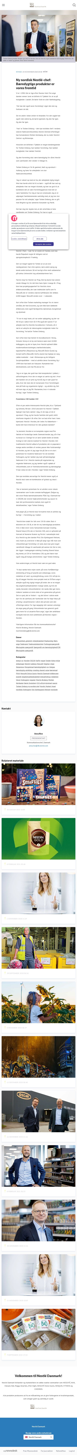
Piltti (18, 673)
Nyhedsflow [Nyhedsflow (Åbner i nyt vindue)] (61, 1451)
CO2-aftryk (40, 683)
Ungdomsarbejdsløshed (31, 677)
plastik (18, 677)
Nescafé (40, 664)
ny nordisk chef (34, 686)
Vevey (18, 680)
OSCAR (32, 660)
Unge (52, 664)
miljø (58, 660)
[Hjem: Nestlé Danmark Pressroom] (38, 5)
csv (47, 667)
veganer (32, 680)
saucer (54, 683)
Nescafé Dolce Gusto (28, 673)
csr (22, 660)
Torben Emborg (22, 686)
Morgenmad (29, 667)
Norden (27, 660)
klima (53, 660)
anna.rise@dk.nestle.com (38, 746)
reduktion (54, 677)
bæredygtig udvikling (24, 670)
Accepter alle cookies (43, 244)
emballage (20, 664)
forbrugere (25, 680)
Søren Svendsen (30, 683)
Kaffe (38, 660)
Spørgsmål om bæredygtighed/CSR (47, 647)
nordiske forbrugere (23, 689)
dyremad (48, 683)
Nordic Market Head (48, 686)
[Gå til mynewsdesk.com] (10, 1451)
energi (18, 660)
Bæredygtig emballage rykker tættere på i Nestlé (32, 1360)
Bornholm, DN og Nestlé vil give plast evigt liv (30, 1087)
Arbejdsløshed (38, 641)
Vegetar (47, 664)
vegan (43, 660)
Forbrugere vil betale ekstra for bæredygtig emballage (35, 869)
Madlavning (48, 641)
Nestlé (27, 664)
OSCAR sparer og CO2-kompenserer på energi (30, 1141)
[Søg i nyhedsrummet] (74, 5)
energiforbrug (45, 677)
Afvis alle (39, 239)
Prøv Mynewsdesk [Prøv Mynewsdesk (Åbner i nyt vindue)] (30, 1451)
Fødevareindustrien (36, 644)
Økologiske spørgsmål (24, 647)
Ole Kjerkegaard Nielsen (41, 689)
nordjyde (54, 689)
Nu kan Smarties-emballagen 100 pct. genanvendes (32, 814)
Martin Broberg (42, 680)
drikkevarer (54, 673)
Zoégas (52, 667)
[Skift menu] (3, 5)
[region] (38, 231)
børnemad (53, 670)
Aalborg (33, 664)
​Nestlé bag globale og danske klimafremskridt (30, 1196)
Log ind (72, 1451)
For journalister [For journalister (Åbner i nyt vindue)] (47, 1451)
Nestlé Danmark (43, 673)
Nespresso (20, 667)
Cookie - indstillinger (19, 239)
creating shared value (41, 670)
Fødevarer (24, 644)
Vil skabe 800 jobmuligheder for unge (25, 923)
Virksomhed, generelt (24, 641)
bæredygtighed (40, 667)
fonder (48, 660)
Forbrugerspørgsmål (51, 644)
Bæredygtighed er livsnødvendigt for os (27, 1251)
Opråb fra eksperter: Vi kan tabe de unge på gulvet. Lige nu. (37, 1305)
